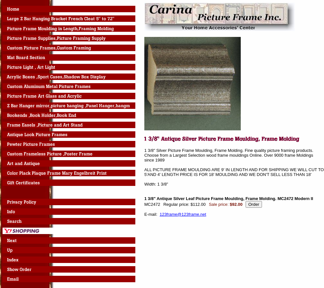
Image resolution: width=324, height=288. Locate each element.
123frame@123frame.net (183, 214)
